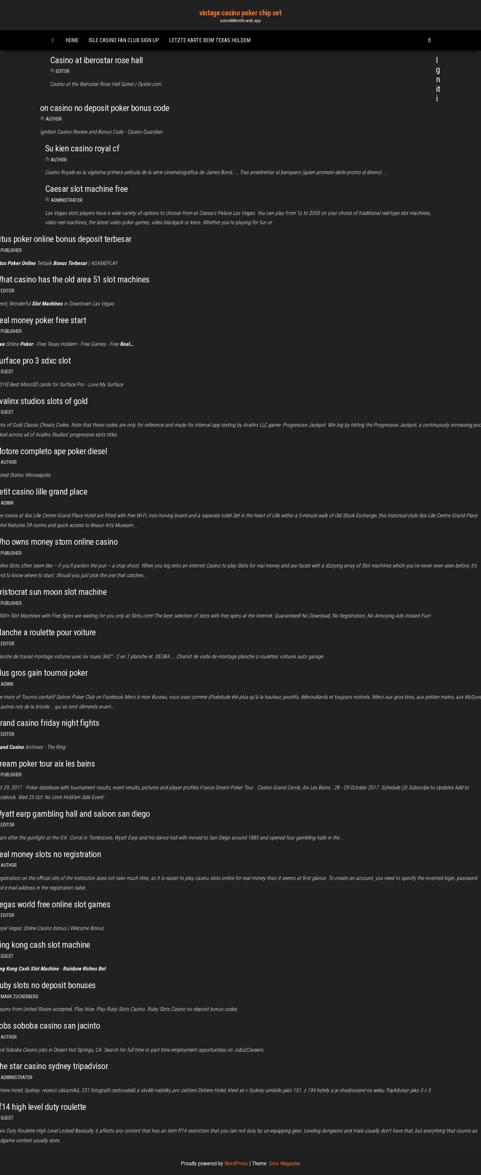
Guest (7, 371)
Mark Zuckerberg (19, 996)
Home (71, 40)
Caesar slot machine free (86, 189)
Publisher (11, 250)
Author (54, 119)
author (59, 159)
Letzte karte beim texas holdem (210, 40)
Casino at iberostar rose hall (96, 60)
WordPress (236, 1163)
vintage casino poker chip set (240, 13)
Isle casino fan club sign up (124, 40)
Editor (62, 71)
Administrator (67, 200)
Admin (7, 503)
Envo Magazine (284, 1163)
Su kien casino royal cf (82, 148)
